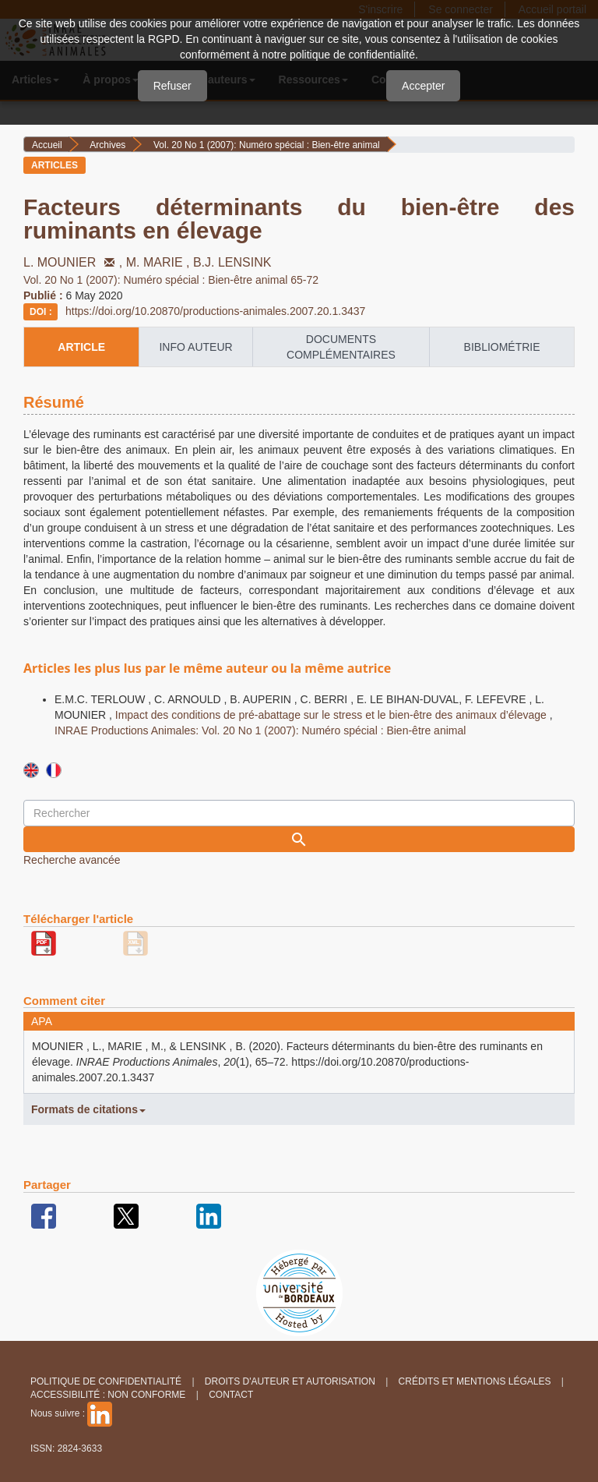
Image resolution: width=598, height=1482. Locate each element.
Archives (107, 145)
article (81, 347)
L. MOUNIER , (74, 262)
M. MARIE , (159, 262)
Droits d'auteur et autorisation (290, 1381)
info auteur (195, 347)
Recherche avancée (72, 860)
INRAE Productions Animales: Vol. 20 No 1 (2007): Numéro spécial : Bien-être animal (260, 730)
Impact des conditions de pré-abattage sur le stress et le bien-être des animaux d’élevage (332, 715)
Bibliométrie (502, 347)
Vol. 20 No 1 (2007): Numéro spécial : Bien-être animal (266, 145)
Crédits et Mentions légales (475, 1381)
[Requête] (299, 813)
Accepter (423, 86)
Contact (231, 1394)
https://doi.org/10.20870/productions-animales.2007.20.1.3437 (215, 311)
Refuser (172, 86)
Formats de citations (88, 1109)
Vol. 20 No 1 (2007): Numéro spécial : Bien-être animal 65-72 (170, 280)
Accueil (47, 145)
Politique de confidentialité (105, 1381)
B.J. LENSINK (232, 262)
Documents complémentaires (341, 347)
